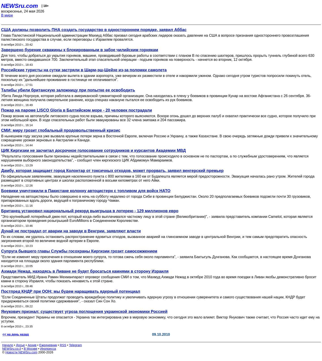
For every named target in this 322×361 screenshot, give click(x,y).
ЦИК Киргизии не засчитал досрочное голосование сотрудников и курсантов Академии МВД (93, 150)
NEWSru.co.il (11, 348)
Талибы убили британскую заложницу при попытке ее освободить (68, 90)
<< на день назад (15, 334)
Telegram (75, 345)
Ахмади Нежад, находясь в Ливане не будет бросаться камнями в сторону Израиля (85, 271)
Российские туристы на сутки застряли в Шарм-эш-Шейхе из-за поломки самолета (84, 70)
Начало (7, 345)
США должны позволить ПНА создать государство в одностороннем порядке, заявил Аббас (93, 30)
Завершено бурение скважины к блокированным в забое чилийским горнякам (79, 50)
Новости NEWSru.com (21, 352)
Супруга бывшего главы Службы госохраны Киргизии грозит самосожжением (79, 251)
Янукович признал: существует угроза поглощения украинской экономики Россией (84, 311)
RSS (63, 345)
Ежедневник (48, 345)
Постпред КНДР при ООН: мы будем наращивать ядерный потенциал (70, 291)
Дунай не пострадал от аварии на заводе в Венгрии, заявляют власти (71, 231)
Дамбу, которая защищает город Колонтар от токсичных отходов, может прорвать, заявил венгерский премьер (112, 170)
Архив (32, 345)
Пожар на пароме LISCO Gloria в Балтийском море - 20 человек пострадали (76, 110)
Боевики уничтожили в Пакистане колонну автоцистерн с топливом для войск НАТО (85, 191)
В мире (7, 15)
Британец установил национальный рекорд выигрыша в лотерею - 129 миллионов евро (89, 211)
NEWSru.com (19, 5)
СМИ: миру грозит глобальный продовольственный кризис (60, 130)
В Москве (30, 348)
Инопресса (48, 348)
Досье (20, 345)
